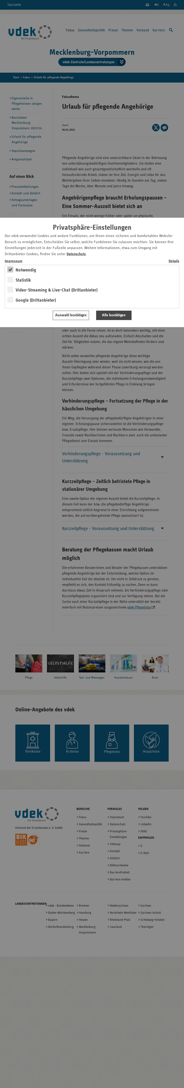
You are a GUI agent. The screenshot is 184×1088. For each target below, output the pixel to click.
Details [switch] (174, 261)
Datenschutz (76, 254)
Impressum (13, 261)
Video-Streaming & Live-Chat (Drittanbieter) (57, 290)
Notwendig (26, 270)
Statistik (23, 280)
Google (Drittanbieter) (36, 300)
